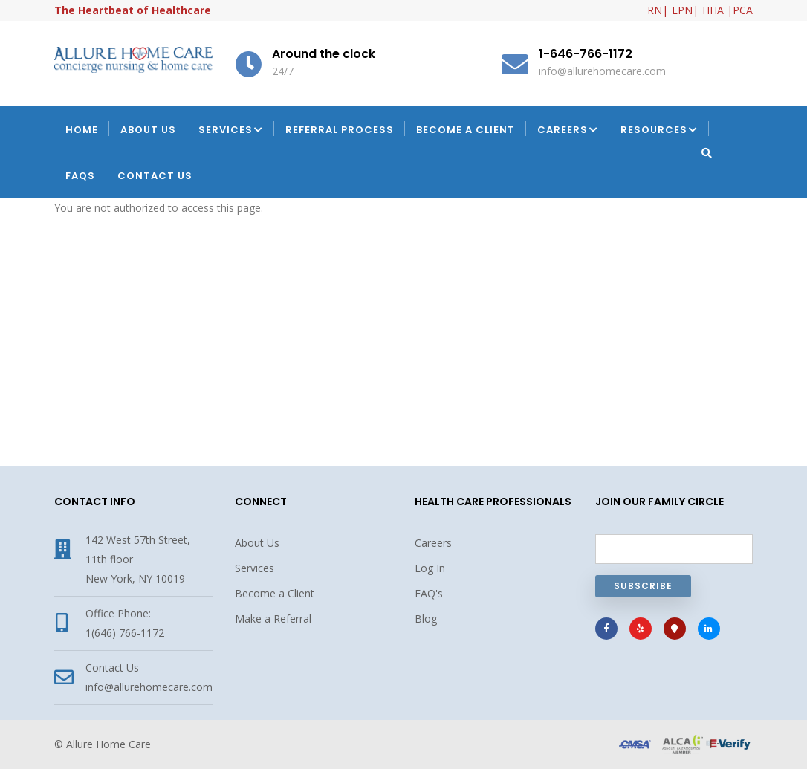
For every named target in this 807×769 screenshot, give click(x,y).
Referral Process (339, 130)
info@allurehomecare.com (149, 687)
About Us (148, 130)
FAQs (80, 176)
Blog (426, 618)
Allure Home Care (108, 744)
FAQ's (429, 593)
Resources (659, 131)
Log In (430, 568)
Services (230, 131)
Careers (567, 131)
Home (81, 130)
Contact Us (154, 176)
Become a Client (465, 130)
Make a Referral (273, 618)
